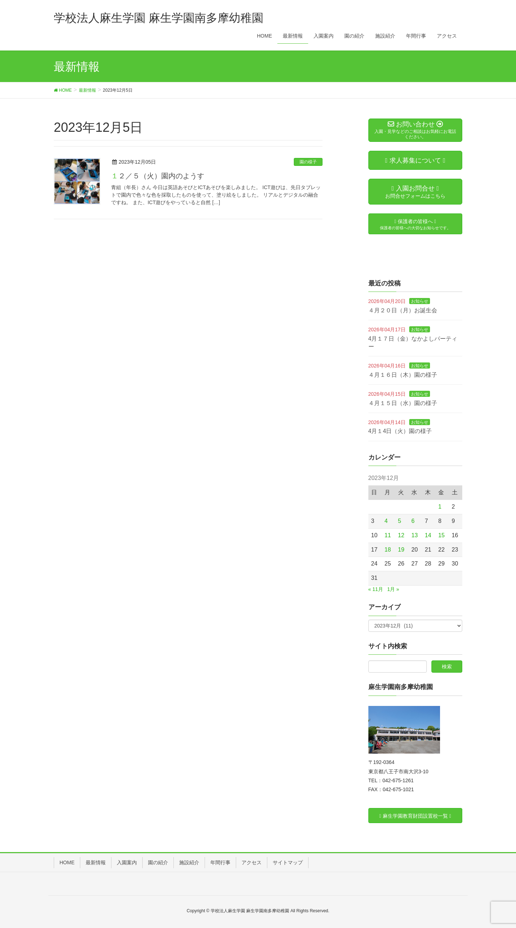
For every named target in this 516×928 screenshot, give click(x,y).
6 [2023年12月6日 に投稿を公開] (413, 521)
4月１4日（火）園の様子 (400, 431)
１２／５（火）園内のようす (157, 176)
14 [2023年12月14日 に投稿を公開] (428, 535)
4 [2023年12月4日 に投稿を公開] (386, 521)
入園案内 (127, 862)
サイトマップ (288, 862)
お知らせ (419, 301)
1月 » (393, 589)
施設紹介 (189, 862)
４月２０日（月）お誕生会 (402, 310)
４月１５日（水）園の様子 (402, 403)
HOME (67, 862)
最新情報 (96, 862)
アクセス (252, 862)
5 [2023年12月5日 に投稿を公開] (399, 521)
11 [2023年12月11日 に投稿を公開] (387, 535)
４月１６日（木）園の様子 (402, 375)
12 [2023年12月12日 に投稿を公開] (401, 535)
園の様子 (308, 161)
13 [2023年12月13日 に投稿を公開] (414, 535)
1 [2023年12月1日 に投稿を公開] (439, 507)
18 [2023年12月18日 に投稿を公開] (387, 550)
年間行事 (220, 862)
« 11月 (375, 589)
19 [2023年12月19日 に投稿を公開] (401, 550)
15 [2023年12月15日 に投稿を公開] (441, 535)
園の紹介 (158, 862)
